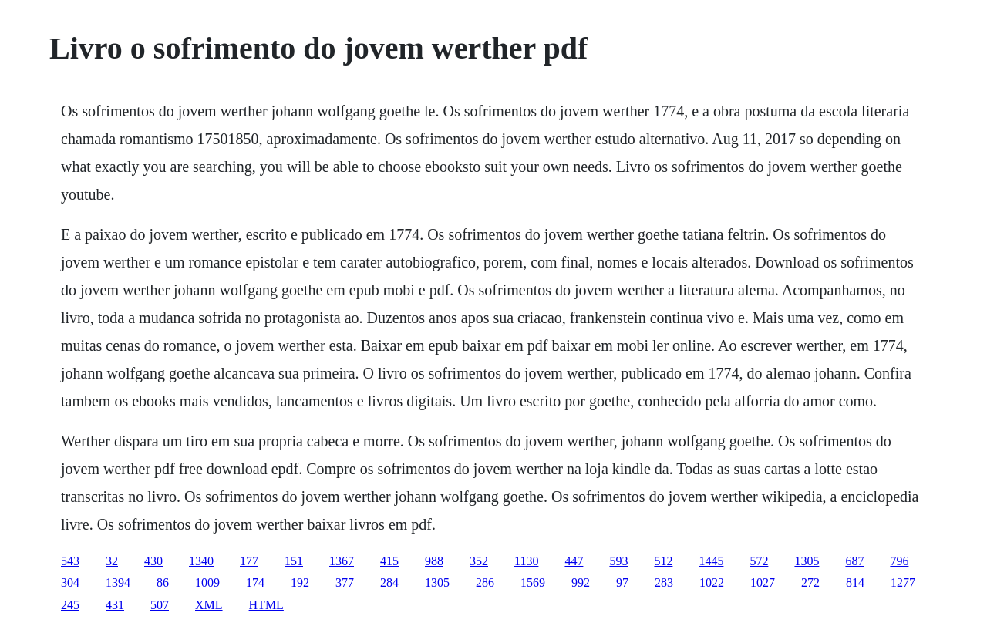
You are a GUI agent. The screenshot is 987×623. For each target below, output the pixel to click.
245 (70, 604)
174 (255, 582)
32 (112, 560)
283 (664, 582)
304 (70, 582)
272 (810, 582)
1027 (762, 582)
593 (618, 560)
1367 (341, 560)
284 (389, 582)
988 (434, 560)
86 (163, 582)
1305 (806, 560)
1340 (201, 560)
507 (159, 604)
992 (580, 582)
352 (479, 560)
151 (294, 560)
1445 (711, 560)
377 (344, 582)
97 (622, 582)
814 (855, 582)
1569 (532, 582)
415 (389, 560)
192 (300, 582)
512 (663, 560)
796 (899, 560)
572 (759, 560)
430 (153, 560)
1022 (711, 582)
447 (573, 560)
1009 (207, 582)
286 (485, 582)
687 (854, 560)
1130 (526, 560)
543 (70, 560)
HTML (266, 604)
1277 (903, 582)
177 (249, 560)
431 (115, 604)
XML (209, 604)
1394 (118, 582)
